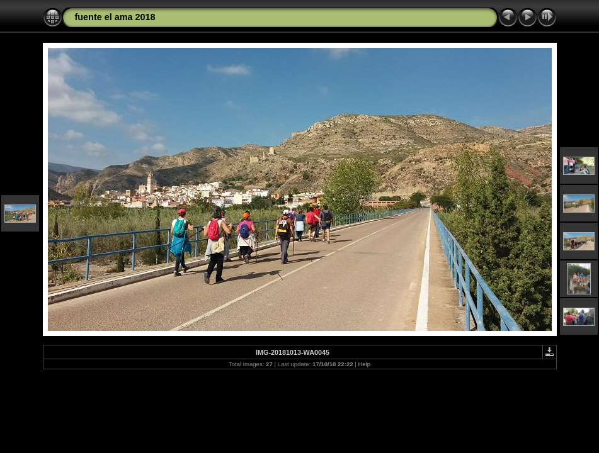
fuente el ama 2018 (115, 17)
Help (364, 364)
